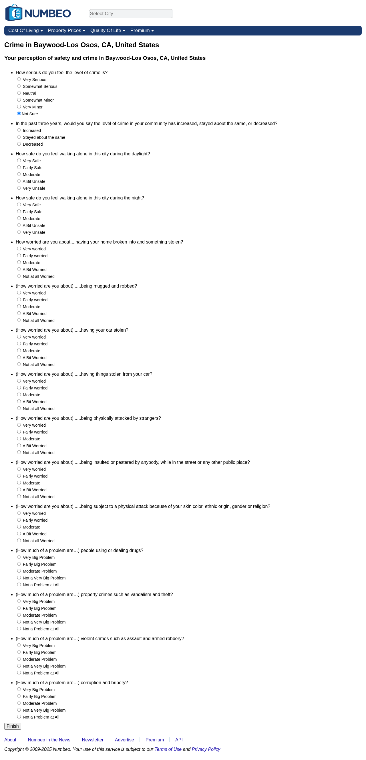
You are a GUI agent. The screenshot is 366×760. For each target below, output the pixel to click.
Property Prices (64, 30)
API (179, 739)
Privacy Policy (206, 749)
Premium (140, 30)
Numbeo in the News (49, 739)
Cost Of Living (23, 30)
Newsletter (93, 739)
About (10, 739)
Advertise (124, 739)
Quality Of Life (105, 30)
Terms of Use (168, 749)
